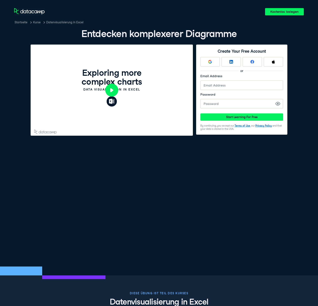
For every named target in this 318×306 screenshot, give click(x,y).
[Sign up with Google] (210, 62)
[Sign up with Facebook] (252, 62)
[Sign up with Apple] (273, 62)
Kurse (37, 22)
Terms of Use (242, 125)
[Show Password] (277, 104)
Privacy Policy (263, 125)
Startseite (21, 22)
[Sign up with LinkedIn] (231, 62)
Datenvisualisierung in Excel (65, 22)
